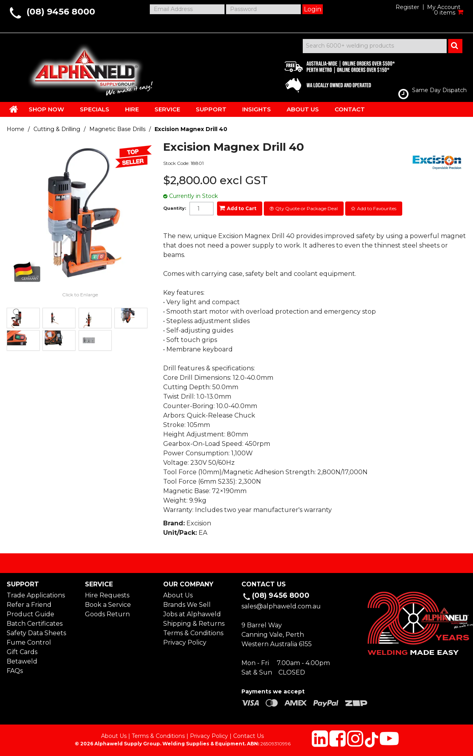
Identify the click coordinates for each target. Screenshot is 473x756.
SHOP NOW (46, 109)
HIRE (132, 109)
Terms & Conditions (193, 633)
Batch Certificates (35, 623)
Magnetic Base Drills (117, 129)
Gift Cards (22, 652)
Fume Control (29, 642)
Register (407, 7)
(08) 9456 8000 (60, 11)
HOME (14, 109)
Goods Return (107, 614)
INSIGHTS (256, 109)
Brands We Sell (187, 604)
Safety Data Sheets (36, 633)
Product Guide (30, 614)
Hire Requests (107, 595)
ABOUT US (303, 109)
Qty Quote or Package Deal (306, 208)
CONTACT (350, 109)
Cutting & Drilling (56, 129)
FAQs (15, 671)
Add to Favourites (376, 208)
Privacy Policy (184, 642)
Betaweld (22, 661)
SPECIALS (94, 109)
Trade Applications (36, 595)
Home (15, 129)
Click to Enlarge (80, 295)
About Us (178, 595)
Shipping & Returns (194, 623)
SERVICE (167, 109)
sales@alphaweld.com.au (281, 606)
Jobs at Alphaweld (192, 614)
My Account (443, 7)
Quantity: (174, 208)
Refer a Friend (29, 604)
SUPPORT (211, 109)
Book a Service (108, 604)
